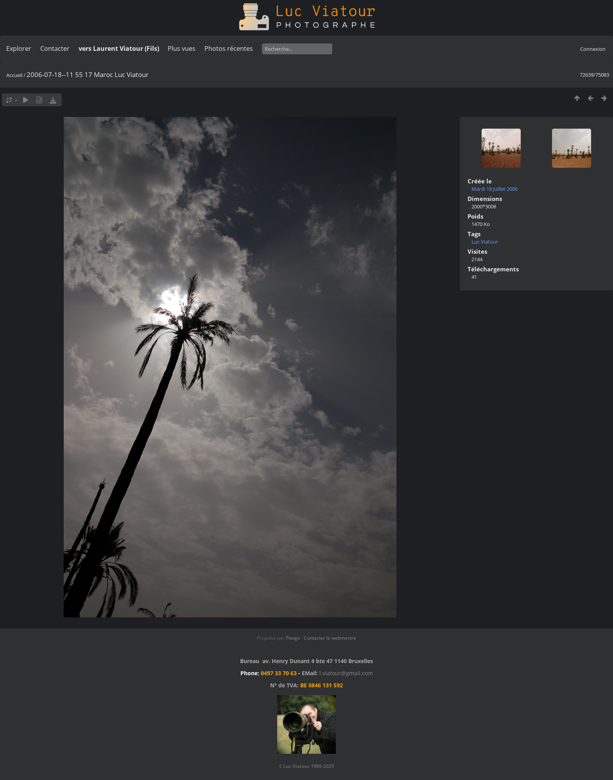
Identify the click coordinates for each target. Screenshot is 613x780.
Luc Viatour (484, 241)
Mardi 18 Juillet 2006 (494, 188)
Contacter (55, 48)
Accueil (14, 75)
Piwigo (293, 638)
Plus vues (181, 48)
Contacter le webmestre (330, 638)
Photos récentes (228, 48)
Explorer (18, 48)
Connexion (593, 48)
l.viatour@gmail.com (346, 673)
